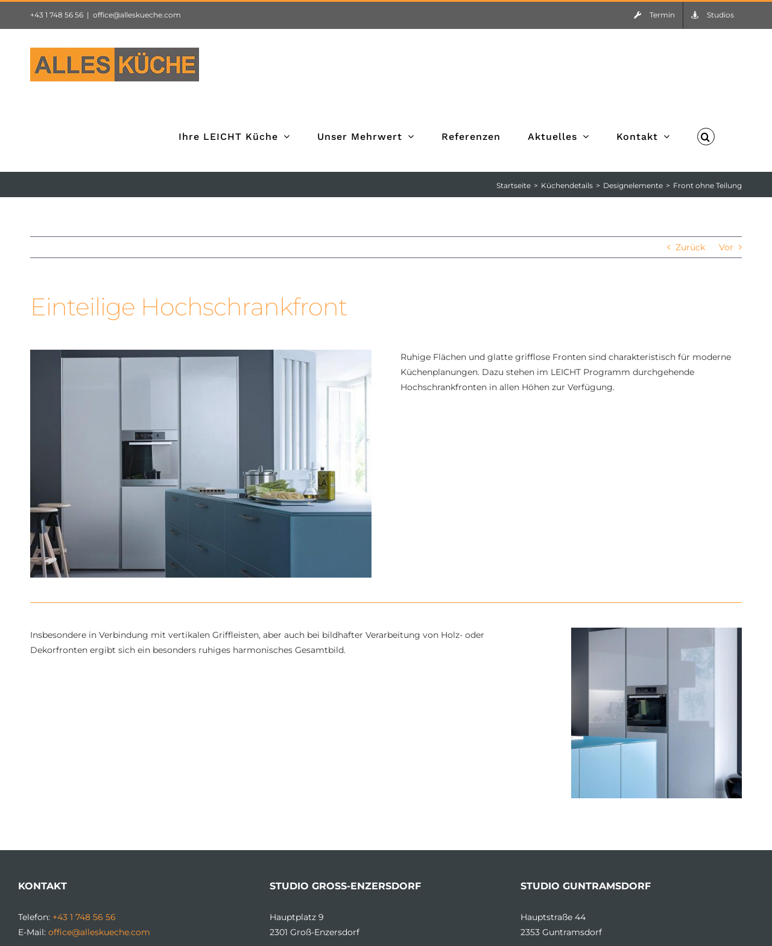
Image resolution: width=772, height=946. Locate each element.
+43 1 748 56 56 (56, 14)
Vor (726, 247)
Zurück (691, 247)
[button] (706, 135)
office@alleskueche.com (137, 14)
